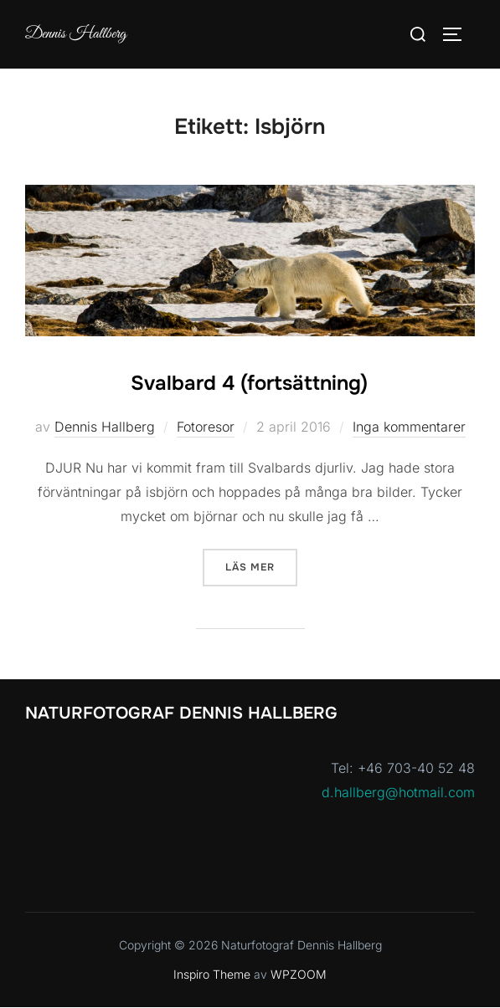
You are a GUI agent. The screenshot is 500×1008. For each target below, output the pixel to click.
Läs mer (261, 566)
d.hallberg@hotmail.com (398, 792)
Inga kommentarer (409, 426)
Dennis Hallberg (75, 33)
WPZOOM (299, 974)
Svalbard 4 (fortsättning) (249, 383)
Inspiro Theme (211, 974)
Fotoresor (206, 426)
